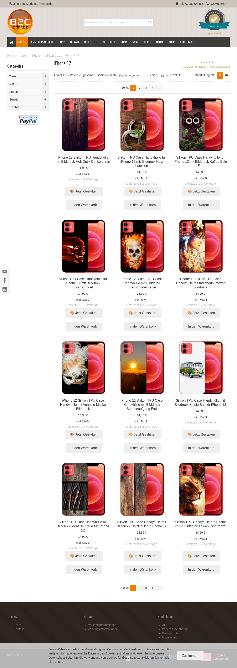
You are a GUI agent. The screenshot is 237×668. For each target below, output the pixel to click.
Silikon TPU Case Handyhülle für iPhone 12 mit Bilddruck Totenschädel (83, 283)
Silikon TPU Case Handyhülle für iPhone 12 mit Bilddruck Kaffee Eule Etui (200, 162)
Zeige (153, 75)
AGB (165, 625)
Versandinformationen (102, 625)
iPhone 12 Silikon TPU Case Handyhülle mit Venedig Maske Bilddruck (83, 405)
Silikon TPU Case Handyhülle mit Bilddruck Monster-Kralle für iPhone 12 (83, 526)
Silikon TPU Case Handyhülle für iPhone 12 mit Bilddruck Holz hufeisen (142, 162)
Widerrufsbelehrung (174, 629)
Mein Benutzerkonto (23, 3)
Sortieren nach (106, 75)
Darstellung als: (205, 75)
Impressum (169, 637)
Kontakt (19, 629)
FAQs (17, 625)
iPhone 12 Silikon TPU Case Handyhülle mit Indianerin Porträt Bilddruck (200, 283)
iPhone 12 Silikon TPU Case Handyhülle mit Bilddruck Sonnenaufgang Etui (142, 405)
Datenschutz (57, 657)
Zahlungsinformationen (103, 629)
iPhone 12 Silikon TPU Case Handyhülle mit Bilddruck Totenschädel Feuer (142, 283)
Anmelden (47, 3)
